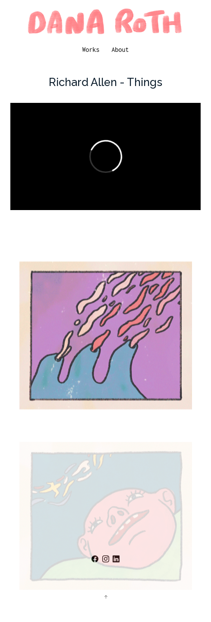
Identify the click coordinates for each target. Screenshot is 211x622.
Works (90, 49)
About (120, 49)
